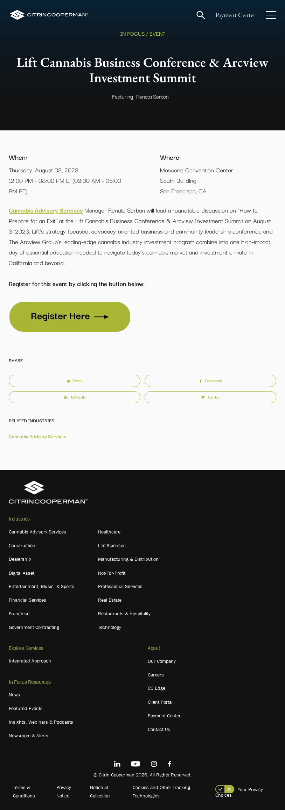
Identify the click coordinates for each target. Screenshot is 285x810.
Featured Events (26, 708)
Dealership (20, 559)
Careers (156, 675)
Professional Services (120, 586)
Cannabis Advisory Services (46, 210)
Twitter (210, 397)
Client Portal (160, 702)
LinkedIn (74, 397)
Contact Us (159, 729)
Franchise (19, 613)
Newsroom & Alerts (28, 735)
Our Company (162, 661)
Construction (22, 545)
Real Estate (109, 600)
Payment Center (235, 15)
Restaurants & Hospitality (124, 613)
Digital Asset (21, 573)
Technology (109, 627)
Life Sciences (112, 545)
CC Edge (156, 688)
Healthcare (109, 532)
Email (74, 380)
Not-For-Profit (111, 573)
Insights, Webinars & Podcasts (41, 722)
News (14, 694)
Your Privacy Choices (239, 792)
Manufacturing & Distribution (128, 559)
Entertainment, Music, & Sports (41, 586)
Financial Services (27, 600)
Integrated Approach (30, 661)
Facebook (210, 380)
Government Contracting (34, 627)
